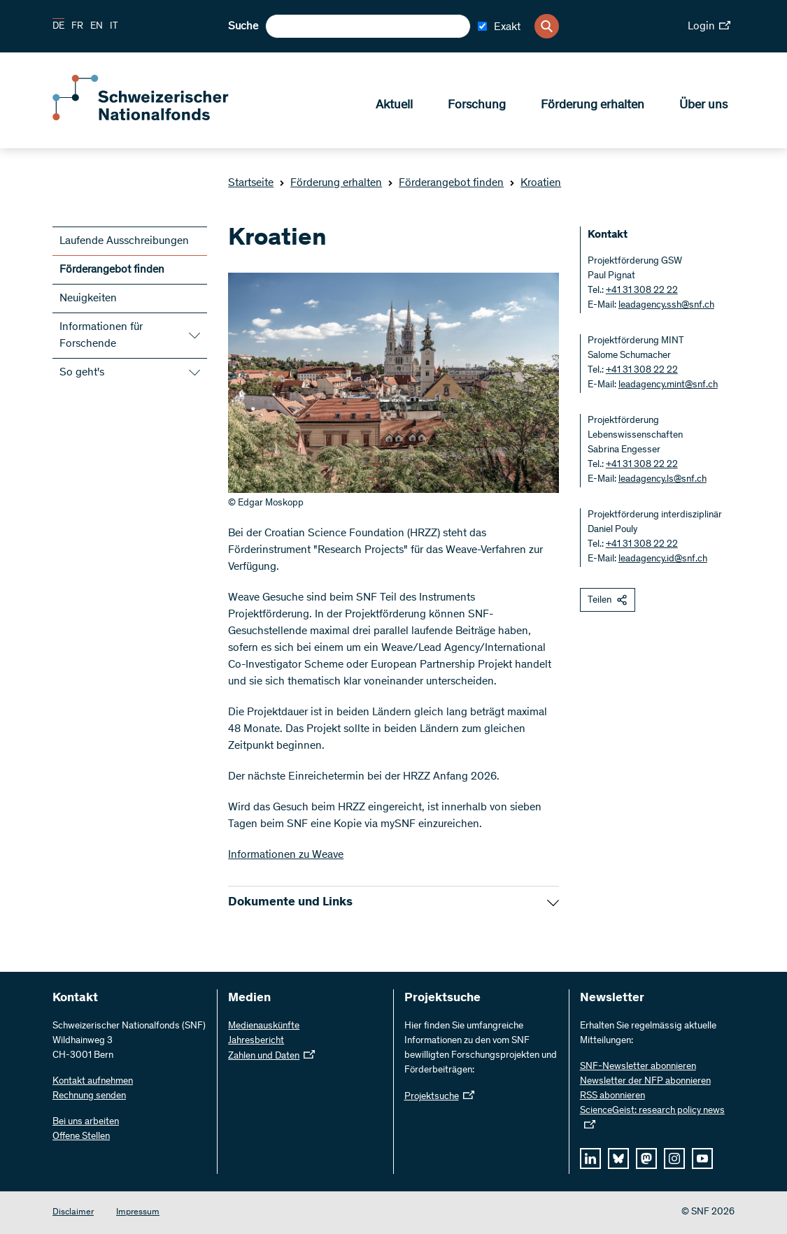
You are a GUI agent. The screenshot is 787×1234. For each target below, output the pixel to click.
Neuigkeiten (88, 298)
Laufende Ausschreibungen (124, 241)
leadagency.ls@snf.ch (662, 480)
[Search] (546, 26)
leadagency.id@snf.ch (662, 559)
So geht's (81, 372)
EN (96, 26)
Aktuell (394, 105)
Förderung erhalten (592, 105)
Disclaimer (73, 1212)
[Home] (153, 117)
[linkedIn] (590, 1158)
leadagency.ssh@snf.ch (666, 305)
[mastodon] (646, 1158)
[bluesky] (618, 1158)
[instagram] (674, 1158)
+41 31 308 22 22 (642, 291)
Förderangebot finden (446, 183)
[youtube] (702, 1158)
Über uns (703, 105)
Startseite (251, 183)
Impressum (137, 1212)
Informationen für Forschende (101, 336)
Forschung (477, 105)
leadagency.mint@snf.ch (668, 385)
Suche (243, 26)
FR (77, 26)
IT (114, 26)
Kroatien (535, 183)
